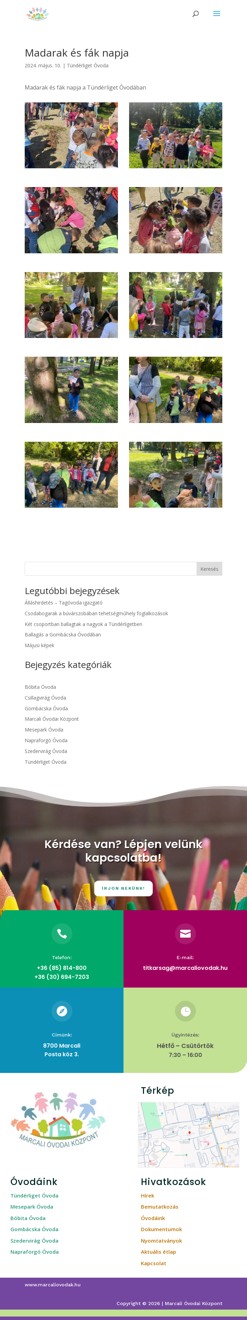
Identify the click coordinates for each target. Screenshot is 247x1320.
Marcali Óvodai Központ (52, 719)
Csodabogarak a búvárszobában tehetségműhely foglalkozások (96, 613)
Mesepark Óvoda (44, 729)
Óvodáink (153, 1218)
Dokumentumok (161, 1229)
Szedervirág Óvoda (46, 751)
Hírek (147, 1195)
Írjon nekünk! (123, 888)
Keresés (209, 569)
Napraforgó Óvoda (46, 740)
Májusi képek (39, 645)
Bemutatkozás (159, 1206)
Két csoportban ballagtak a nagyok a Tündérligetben (83, 624)
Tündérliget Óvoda (88, 65)
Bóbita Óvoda (40, 687)
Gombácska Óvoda (46, 708)
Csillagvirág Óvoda (45, 697)
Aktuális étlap (158, 1251)
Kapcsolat (153, 1263)
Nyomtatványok (161, 1240)
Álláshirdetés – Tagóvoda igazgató (64, 602)
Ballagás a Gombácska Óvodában (63, 634)
